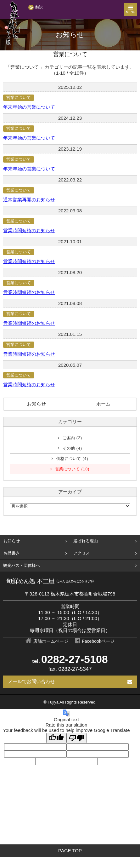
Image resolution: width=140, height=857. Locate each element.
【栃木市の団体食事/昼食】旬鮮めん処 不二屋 (12, 23)
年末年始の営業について (29, 107)
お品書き (11, 553)
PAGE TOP (70, 850)
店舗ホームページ (50, 641)
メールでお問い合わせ (31, 681)
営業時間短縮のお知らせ (29, 230)
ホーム (103, 403)
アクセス (81, 553)
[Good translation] (56, 738)
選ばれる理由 (85, 540)
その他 (72, 448)
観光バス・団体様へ (21, 565)
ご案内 (72, 437)
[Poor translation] (76, 738)
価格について (72, 458)
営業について (18, 97)
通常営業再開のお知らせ (29, 199)
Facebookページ (98, 641)
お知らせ (36, 403)
